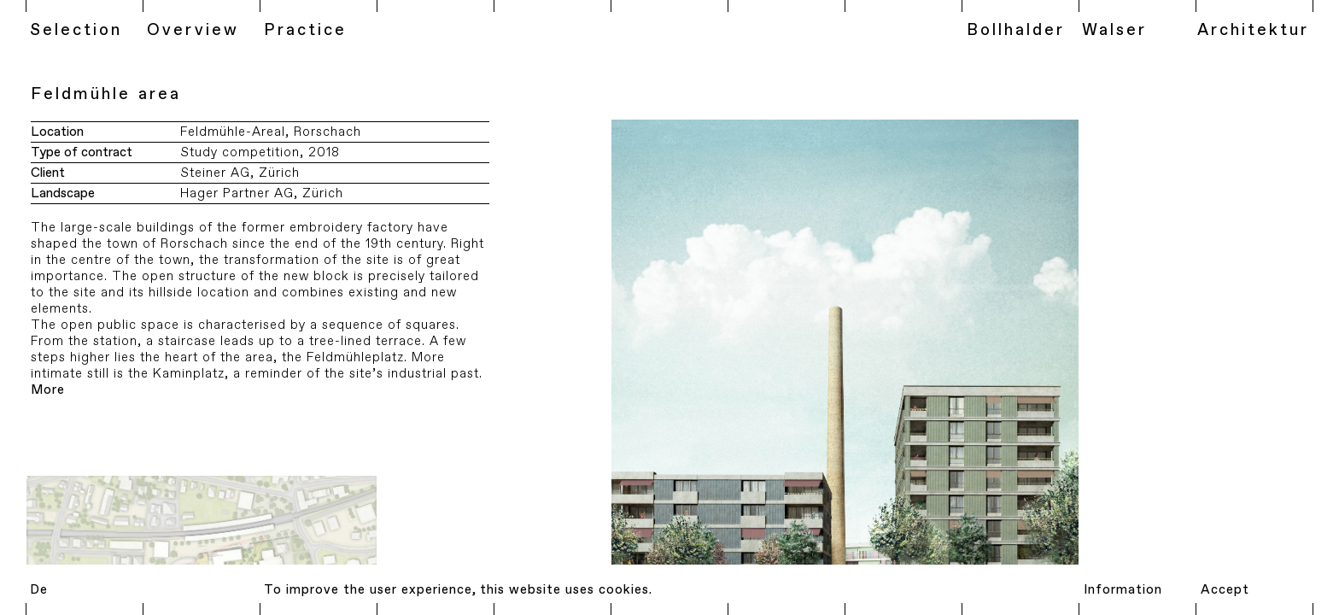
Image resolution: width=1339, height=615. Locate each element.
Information (1123, 590)
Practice (305, 30)
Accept (1225, 590)
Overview (193, 30)
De (39, 590)
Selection (76, 30)
